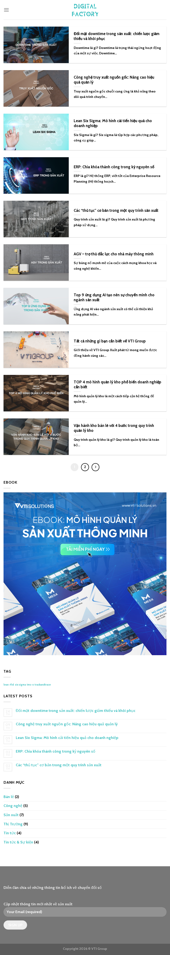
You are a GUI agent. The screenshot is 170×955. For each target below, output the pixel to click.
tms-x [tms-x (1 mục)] (30, 684)
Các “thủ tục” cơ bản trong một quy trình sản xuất (58, 765)
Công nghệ (13, 805)
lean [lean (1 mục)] (6, 684)
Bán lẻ (9, 796)
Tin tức (10, 833)
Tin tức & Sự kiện (18, 842)
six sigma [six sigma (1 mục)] (20, 684)
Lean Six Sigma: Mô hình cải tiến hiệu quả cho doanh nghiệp (67, 737)
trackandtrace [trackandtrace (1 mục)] (43, 684)
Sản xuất (11, 815)
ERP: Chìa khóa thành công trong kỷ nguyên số (55, 751)
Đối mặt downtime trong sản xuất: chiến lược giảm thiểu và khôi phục (76, 710)
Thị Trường (13, 824)
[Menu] (6, 10)
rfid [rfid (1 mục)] (12, 684)
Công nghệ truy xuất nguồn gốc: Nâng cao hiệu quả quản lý (67, 724)
